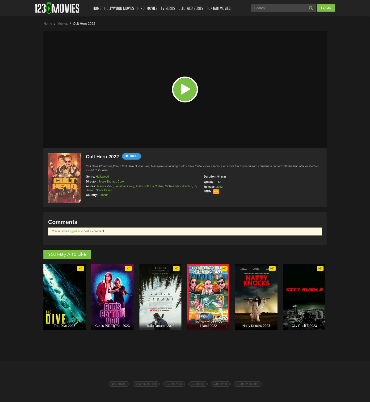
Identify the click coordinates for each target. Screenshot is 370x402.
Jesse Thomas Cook (111, 181)
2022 (219, 186)
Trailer (132, 156)
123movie (198, 384)
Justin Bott (142, 186)
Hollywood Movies (119, 8)
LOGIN (326, 8)
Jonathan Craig (124, 186)
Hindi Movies (147, 8)
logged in (74, 231)
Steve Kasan (104, 190)
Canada (103, 195)
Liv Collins (156, 186)
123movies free (146, 384)
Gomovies (221, 384)
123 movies (174, 384)
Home (97, 8)
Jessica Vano (105, 186)
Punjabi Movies (218, 8)
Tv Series (168, 8)
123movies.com (247, 384)
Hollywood (102, 176)
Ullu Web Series (190, 8)
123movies (119, 384)
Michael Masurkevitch (178, 186)
